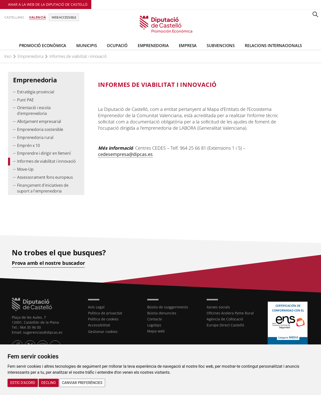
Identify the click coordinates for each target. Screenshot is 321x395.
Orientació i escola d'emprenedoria (33, 110)
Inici (8, 56)
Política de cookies (103, 319)
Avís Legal (96, 307)
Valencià (37, 17)
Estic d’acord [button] (22, 383)
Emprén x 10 (28, 145)
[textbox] (186, 84)
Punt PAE (25, 100)
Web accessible (64, 17)
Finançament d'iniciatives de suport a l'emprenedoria (42, 188)
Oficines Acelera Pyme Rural (230, 313)
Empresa (188, 45)
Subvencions (221, 45)
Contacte (154, 319)
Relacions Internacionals (273, 45)
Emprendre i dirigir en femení (43, 153)
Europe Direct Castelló (225, 325)
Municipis (86, 45)
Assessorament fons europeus (45, 177)
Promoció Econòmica (42, 45)
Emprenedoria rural (35, 137)
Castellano (14, 17)
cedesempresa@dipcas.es (125, 154)
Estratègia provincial (35, 92)
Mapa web (156, 331)
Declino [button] (48, 383)
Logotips (154, 325)
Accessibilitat (99, 325)
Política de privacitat (105, 313)
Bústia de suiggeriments (167, 307)
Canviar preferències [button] (82, 383)
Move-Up (25, 169)
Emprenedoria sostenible (40, 129)
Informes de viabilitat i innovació (78, 56)
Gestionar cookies (103, 331)
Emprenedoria (153, 45)
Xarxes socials (218, 307)
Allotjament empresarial (39, 121)
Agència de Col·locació (225, 319)
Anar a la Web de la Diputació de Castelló (48, 4)
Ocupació (117, 45)
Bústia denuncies (161, 313)
